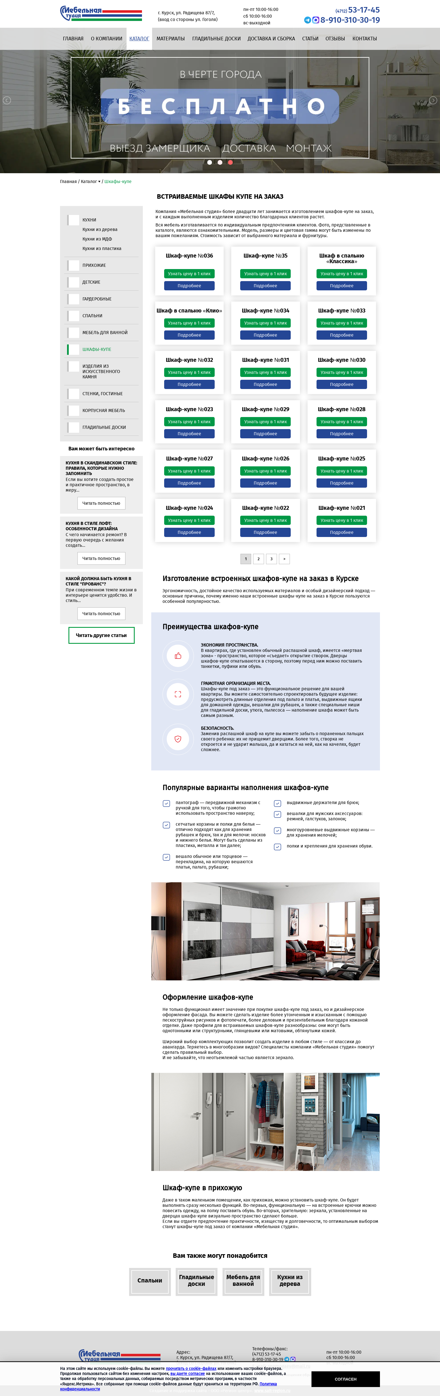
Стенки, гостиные (102, 393)
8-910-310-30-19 (350, 20)
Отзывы (335, 39)
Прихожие (94, 265)
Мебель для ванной (105, 332)
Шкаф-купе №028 (341, 409)
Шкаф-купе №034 (265, 310)
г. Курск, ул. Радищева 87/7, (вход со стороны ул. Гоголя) (206, 1360)
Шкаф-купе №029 (265, 409)
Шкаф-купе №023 (189, 409)
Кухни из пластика (102, 248)
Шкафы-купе (96, 349)
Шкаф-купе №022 (265, 508)
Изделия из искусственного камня (101, 371)
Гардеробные (97, 299)
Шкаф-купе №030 (341, 360)
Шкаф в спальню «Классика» (341, 258)
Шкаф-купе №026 (265, 458)
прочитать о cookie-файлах (191, 1368)
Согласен (345, 1379)
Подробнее (189, 285)
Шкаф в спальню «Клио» (189, 310)
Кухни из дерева (100, 229)
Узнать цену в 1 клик (189, 273)
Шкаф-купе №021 (341, 508)
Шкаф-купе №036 (189, 255)
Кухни (89, 220)
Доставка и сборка (271, 39)
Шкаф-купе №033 (341, 310)
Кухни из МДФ (97, 239)
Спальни (92, 315)
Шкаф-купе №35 (265, 255)
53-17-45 (358, 10)
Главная (73, 39)
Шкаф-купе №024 (189, 508)
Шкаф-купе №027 (189, 458)
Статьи (310, 39)
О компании (106, 39)
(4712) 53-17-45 (266, 1354)
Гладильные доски (216, 39)
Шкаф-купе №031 (265, 360)
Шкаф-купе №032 (189, 360)
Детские (91, 282)
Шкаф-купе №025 (341, 458)
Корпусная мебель (103, 410)
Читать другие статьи (101, 635)
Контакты (364, 39)
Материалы (171, 39)
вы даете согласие (187, 1373)
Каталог (139, 39)
